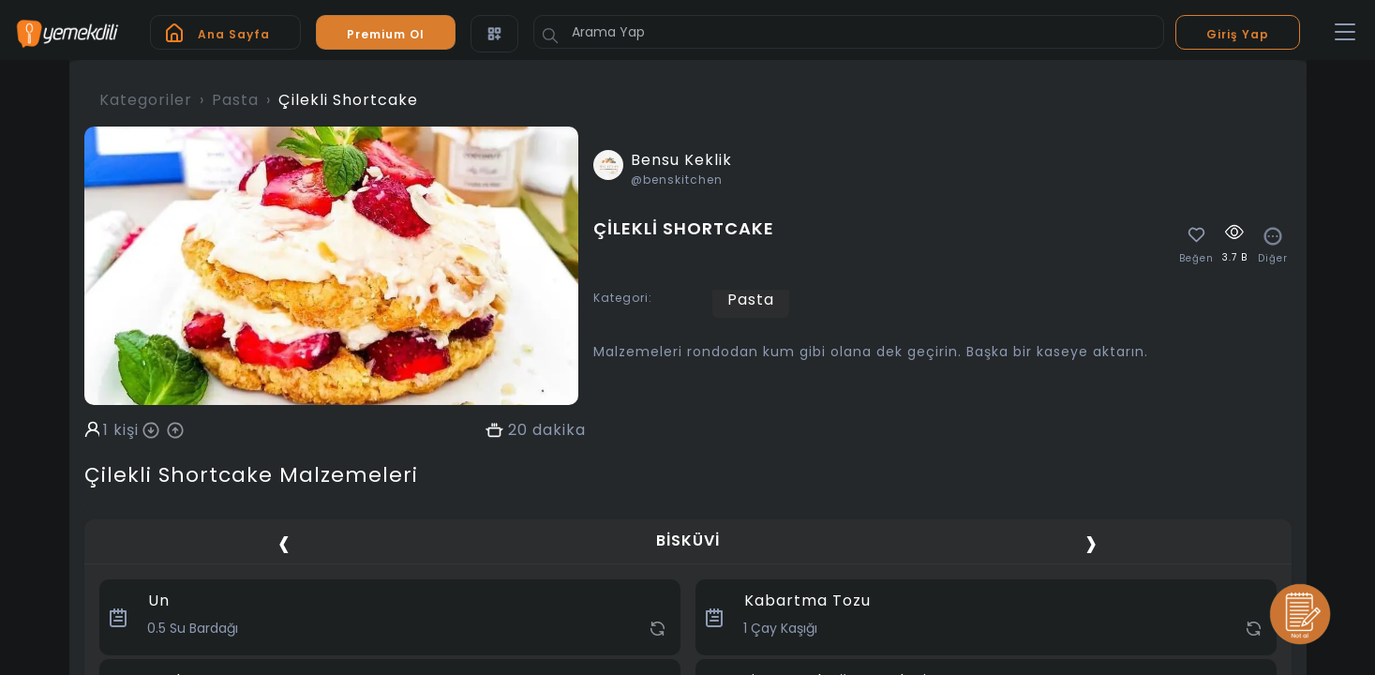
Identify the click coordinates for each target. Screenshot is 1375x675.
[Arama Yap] (848, 32)
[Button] (550, 36)
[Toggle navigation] (1345, 33)
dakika (559, 430)
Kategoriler (145, 100)
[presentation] (284, 543)
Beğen (1196, 258)
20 (518, 430)
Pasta (235, 100)
